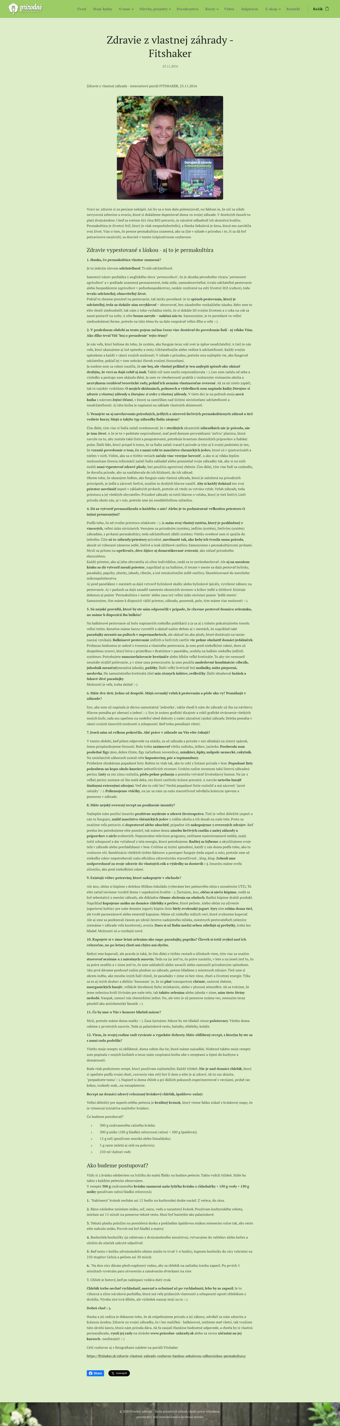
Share (95, 1373)
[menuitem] (78, 8)
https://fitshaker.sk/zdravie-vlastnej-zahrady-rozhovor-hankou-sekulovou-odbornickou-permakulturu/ (166, 1356)
